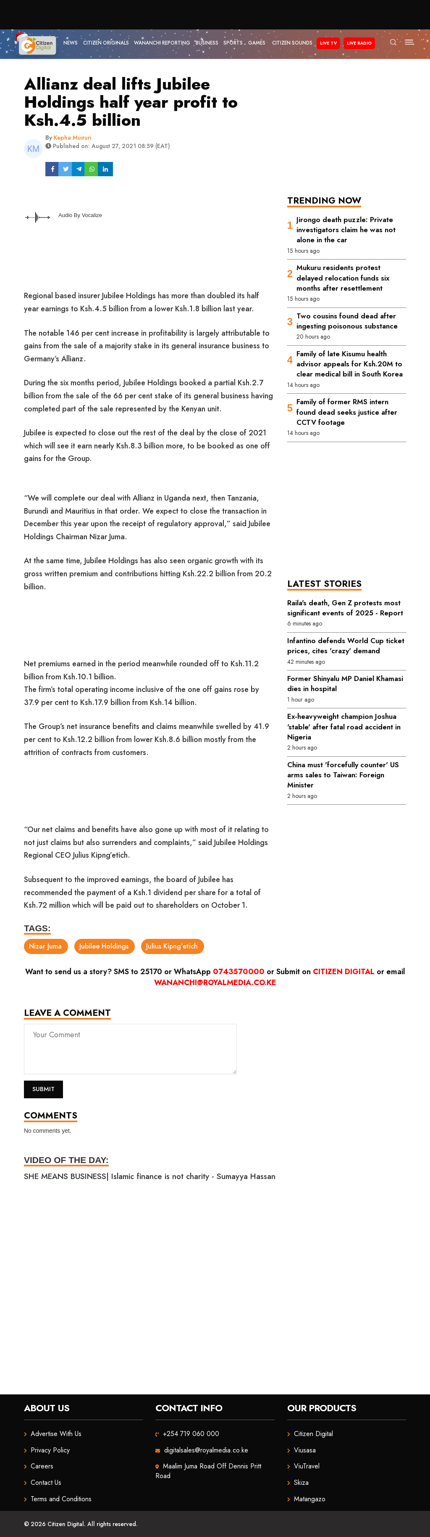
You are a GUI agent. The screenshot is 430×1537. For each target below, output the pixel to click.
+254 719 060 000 (191, 1434)
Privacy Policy (50, 1450)
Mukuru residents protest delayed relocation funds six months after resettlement (342, 277)
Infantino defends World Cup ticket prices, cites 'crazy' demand (345, 646)
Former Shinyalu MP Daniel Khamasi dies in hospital (345, 683)
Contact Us (46, 1482)
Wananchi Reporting (162, 43)
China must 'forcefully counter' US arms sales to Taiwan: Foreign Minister (343, 775)
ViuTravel (307, 1466)
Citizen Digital (344, 971)
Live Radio (359, 43)
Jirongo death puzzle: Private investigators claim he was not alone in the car (346, 230)
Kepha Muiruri (72, 137)
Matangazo (309, 1499)
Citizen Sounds (292, 43)
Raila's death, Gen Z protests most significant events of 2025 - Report (345, 608)
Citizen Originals (106, 43)
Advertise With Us (56, 1434)
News (70, 43)
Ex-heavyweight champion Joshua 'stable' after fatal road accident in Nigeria (344, 726)
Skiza (301, 1482)
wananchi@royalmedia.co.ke (215, 982)
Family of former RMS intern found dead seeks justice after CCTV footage (346, 412)
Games (256, 43)
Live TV (328, 43)
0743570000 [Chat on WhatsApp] (239, 971)
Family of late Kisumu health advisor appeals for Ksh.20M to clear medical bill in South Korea (349, 364)
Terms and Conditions (61, 1499)
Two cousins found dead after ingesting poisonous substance (347, 321)
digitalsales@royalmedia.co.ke (206, 1450)
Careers (42, 1466)
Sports (233, 43)
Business (207, 43)
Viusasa (305, 1450)
